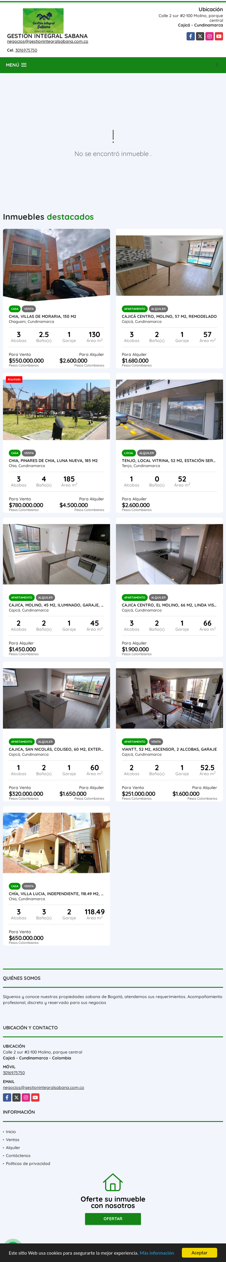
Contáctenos (18, 1155)
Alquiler (13, 1147)
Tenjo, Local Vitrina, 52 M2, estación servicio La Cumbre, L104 (169, 460)
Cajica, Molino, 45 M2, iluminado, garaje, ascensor (56, 605)
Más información (157, 1253)
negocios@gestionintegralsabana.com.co (47, 41)
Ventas (12, 1139)
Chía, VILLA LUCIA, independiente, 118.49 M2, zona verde (56, 893)
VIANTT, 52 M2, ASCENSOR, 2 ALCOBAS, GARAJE (169, 749)
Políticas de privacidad (28, 1163)
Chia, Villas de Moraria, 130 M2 (42, 316)
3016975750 (26, 50)
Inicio (11, 1131)
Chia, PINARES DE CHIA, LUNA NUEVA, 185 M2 (53, 460)
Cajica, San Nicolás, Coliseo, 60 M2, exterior (56, 749)
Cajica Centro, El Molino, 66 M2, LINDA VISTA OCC (169, 605)
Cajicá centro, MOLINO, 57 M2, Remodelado (169, 316)
